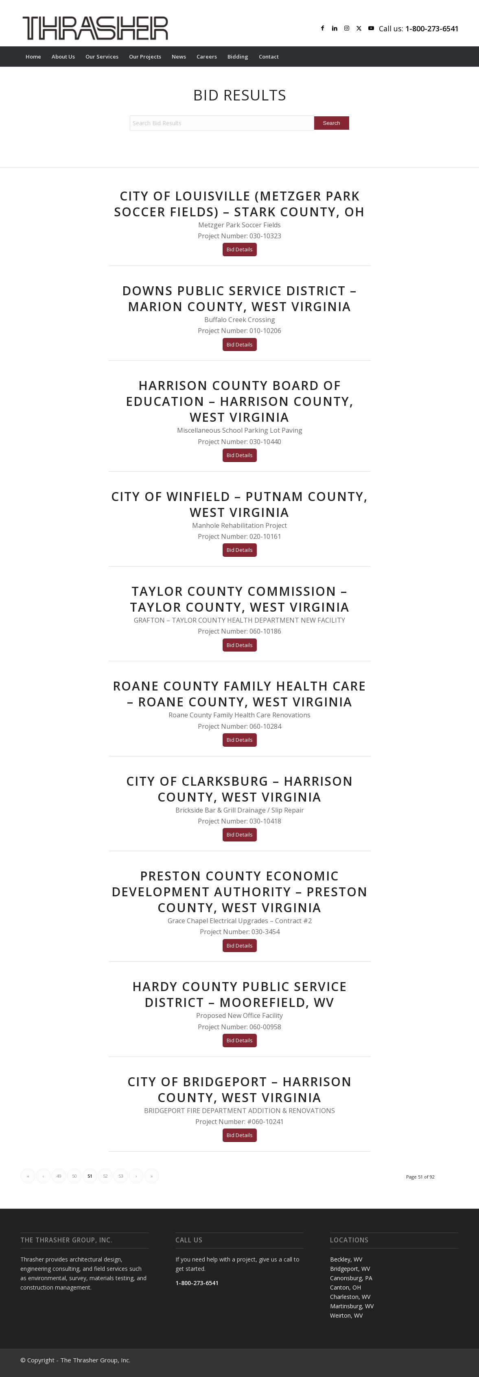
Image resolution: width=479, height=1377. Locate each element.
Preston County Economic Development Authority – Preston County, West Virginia (240, 891)
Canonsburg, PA (351, 1278)
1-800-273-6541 (197, 1283)
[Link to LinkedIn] (334, 28)
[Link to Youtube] (371, 28)
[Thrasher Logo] (95, 28)
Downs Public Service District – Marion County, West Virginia (239, 298)
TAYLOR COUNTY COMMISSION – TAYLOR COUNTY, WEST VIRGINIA (240, 599)
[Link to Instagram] (347, 28)
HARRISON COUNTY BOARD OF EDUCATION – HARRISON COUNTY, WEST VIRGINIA (240, 401)
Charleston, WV (350, 1297)
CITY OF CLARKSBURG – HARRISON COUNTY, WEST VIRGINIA (239, 789)
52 (105, 1176)
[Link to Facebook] (322, 28)
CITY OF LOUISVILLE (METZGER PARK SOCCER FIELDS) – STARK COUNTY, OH (239, 203)
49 (59, 1176)
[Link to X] (359, 28)
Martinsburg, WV (352, 1306)
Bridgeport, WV (350, 1268)
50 (74, 1176)
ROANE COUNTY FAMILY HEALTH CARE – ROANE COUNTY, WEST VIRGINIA (239, 694)
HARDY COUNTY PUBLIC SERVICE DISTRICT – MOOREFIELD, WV (239, 994)
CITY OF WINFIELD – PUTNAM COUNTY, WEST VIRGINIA (239, 504)
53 (120, 1176)
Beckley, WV (346, 1259)
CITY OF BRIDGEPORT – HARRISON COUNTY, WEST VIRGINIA (239, 1089)
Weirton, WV (346, 1315)
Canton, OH (345, 1287)
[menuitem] (33, 56)
